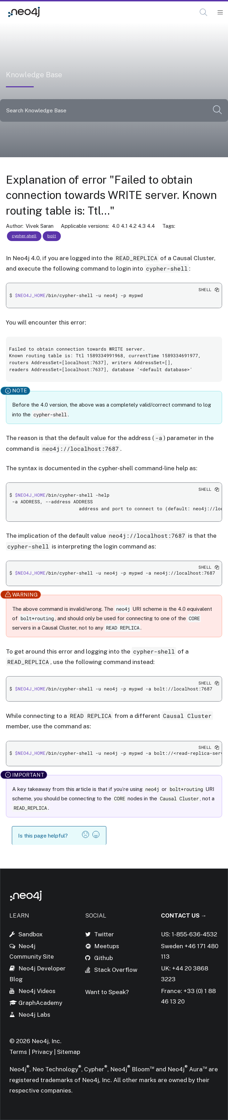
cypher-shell (24, 235)
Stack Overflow (115, 969)
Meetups (106, 946)
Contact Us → (184, 915)
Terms (18, 1051)
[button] (203, 12)
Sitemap (68, 1051)
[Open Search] (204, 12)
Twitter (104, 934)
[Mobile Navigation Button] (220, 12)
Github (103, 957)
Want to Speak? (107, 992)
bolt (51, 235)
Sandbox (30, 934)
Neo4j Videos (37, 990)
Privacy (43, 1051)
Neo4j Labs (34, 1014)
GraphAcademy (40, 1002)
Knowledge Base (71, 12)
